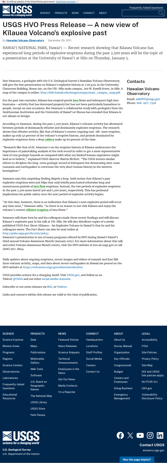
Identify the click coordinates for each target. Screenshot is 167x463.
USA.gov (147, 388)
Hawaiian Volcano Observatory (25, 40)
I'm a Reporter (66, 392)
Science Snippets (69, 352)
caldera (49, 139)
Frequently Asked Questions (146, 7)
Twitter (62, 286)
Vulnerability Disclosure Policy (152, 396)
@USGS (18, 279)
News (75, 13)
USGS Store (37, 408)
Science (45, 13)
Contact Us (92, 371)
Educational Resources (10, 396)
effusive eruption (37, 209)
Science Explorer (13, 339)
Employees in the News (68, 371)
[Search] (161, 13)
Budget (118, 371)
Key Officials (122, 358)
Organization (121, 352)
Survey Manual (123, 346)
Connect (88, 13)
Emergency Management (122, 396)
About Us (119, 339)
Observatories (11, 371)
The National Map (41, 396)
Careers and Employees (121, 379)
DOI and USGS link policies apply (153, 373)
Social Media (94, 358)
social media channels (56, 279)
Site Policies (149, 352)
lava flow (39, 186)
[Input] (143, 13)
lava (75, 100)
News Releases (67, 346)
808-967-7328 (146, 103)
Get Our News (66, 379)
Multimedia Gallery (37, 360)
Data (33, 339)
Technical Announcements (68, 360)
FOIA (145, 346)
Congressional (122, 365)
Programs (8, 352)
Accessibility (149, 339)
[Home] (17, 15)
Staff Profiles (94, 352)
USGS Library (38, 402)
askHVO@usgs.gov (148, 99)
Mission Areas (11, 346)
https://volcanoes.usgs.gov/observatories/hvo (53, 267)
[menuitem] (45, 11)
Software (36, 375)
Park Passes (37, 415)
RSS (49, 286)
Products (61, 13)
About (103, 13)
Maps (33, 346)
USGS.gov (73, 275)
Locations (92, 346)
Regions (7, 358)
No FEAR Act (150, 381)
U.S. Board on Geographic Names (38, 385)
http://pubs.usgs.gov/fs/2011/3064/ (25, 233)
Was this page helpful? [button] (137, 459)
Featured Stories (68, 339)
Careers (91, 365)
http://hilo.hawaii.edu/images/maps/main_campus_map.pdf (80, 92)
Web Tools (36, 369)
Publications (38, 352)
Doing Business (123, 388)
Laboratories (10, 378)
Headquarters (94, 339)
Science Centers (13, 365)
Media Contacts (67, 385)
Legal (146, 333)
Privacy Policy (150, 358)
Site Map (147, 365)
